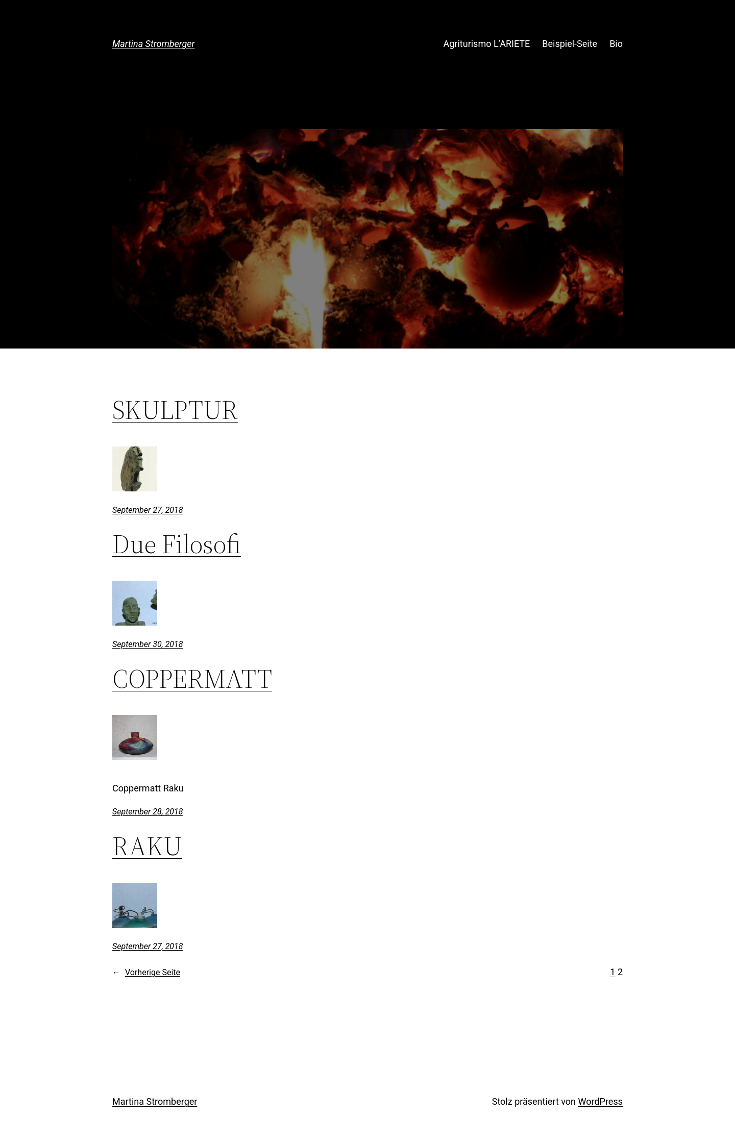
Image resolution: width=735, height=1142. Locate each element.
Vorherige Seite (146, 972)
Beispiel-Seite (569, 43)
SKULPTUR (175, 409)
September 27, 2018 (147, 510)
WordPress (600, 1101)
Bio (616, 43)
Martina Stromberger (153, 43)
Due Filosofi (176, 544)
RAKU (147, 846)
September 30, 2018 (147, 644)
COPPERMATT (192, 678)
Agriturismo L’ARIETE (487, 43)
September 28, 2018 (147, 811)
